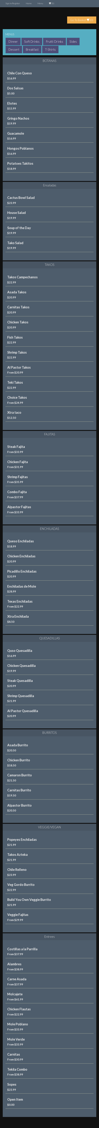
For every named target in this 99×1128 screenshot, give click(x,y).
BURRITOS (49, 733)
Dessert (13, 49)
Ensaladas (49, 185)
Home (29, 3)
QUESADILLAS (49, 638)
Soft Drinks (31, 41)
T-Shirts (50, 49)
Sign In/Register (12, 3)
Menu (40, 3)
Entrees (49, 937)
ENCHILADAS (49, 529)
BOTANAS (49, 61)
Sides (73, 41)
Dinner (13, 41)
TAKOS (49, 265)
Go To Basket (80, 20)
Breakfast (32, 49)
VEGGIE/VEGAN (49, 827)
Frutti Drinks (54, 41)
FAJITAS (49, 434)
